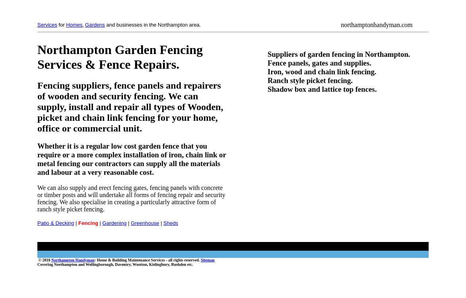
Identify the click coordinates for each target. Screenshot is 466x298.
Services (47, 25)
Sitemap (208, 260)
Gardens (95, 25)
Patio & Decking (55, 223)
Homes (74, 25)
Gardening (115, 223)
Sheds (170, 223)
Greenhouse (145, 223)
